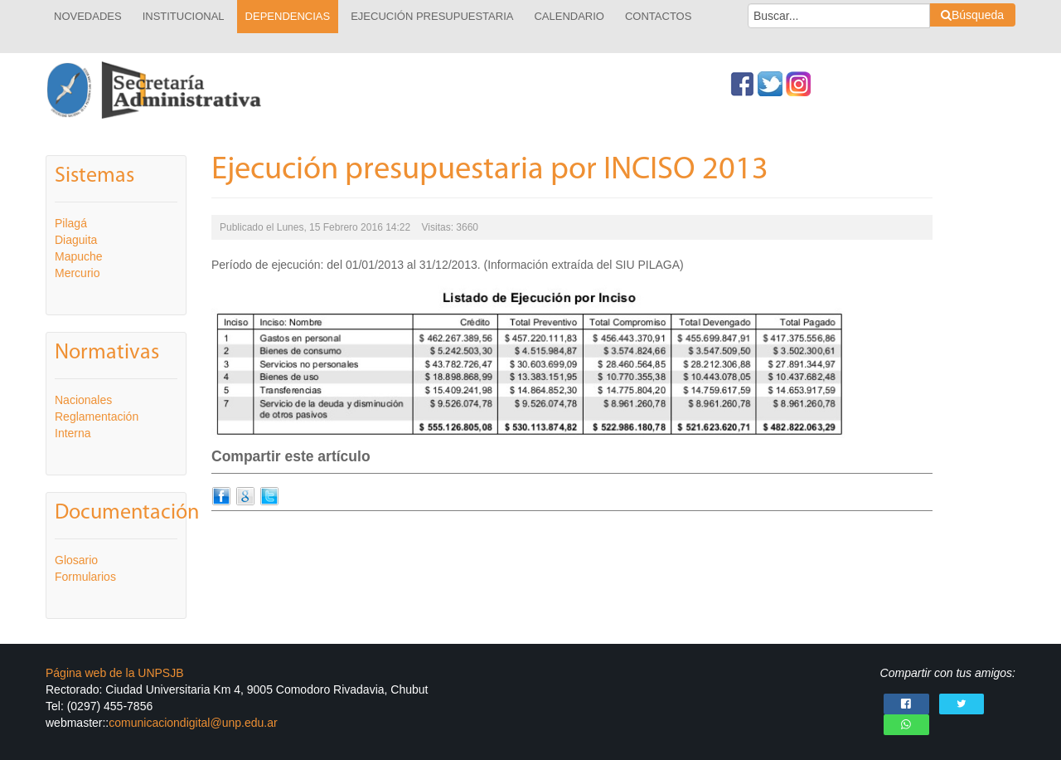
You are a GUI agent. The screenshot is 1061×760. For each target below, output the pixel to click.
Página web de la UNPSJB (115, 673)
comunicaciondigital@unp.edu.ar (193, 722)
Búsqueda (972, 15)
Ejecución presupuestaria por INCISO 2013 (489, 170)
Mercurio (77, 273)
